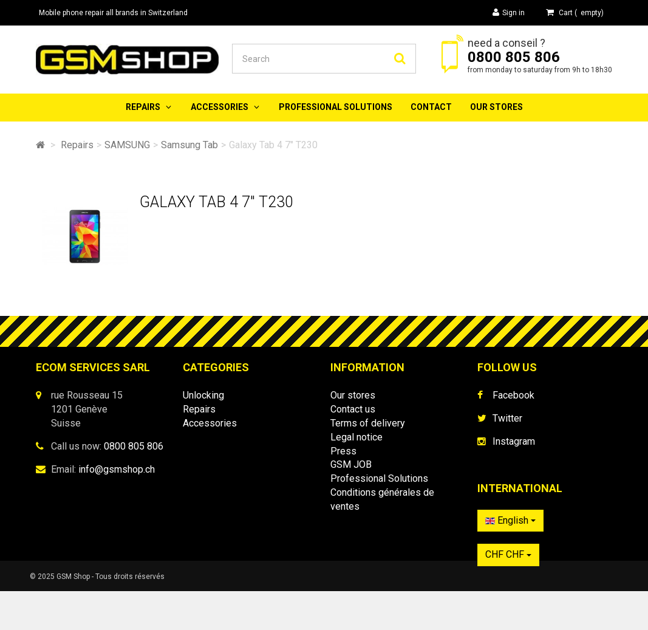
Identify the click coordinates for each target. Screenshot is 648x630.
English (510, 526)
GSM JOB (351, 464)
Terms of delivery (367, 423)
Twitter (507, 418)
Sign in (509, 12)
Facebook (513, 395)
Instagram (514, 441)
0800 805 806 (514, 57)
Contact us (352, 409)
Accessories (219, 107)
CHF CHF (508, 560)
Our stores (496, 107)
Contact (431, 107)
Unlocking (203, 395)
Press (343, 451)
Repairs (143, 107)
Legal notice (356, 437)
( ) (575, 12)
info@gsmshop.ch (116, 469)
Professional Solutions (335, 107)
